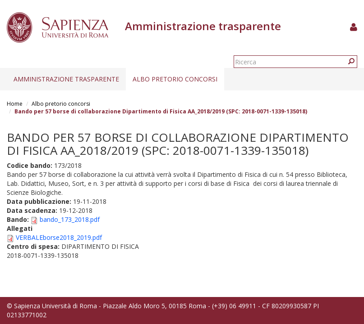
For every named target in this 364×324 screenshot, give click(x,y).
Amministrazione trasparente (66, 79)
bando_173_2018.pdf (70, 219)
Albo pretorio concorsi (175, 79)
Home (15, 104)
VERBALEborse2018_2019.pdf (59, 237)
